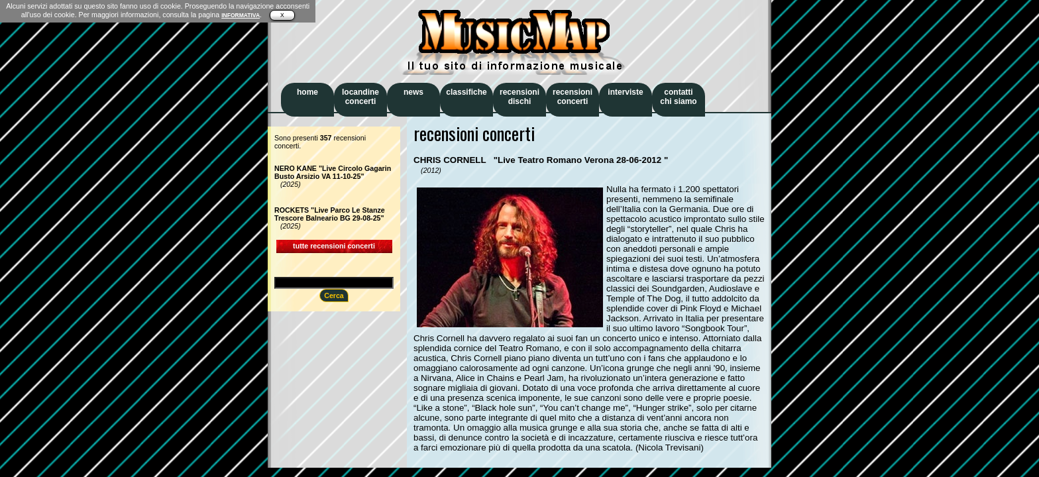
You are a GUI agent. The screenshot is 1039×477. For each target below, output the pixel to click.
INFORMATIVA (240, 15)
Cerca (334, 295)
